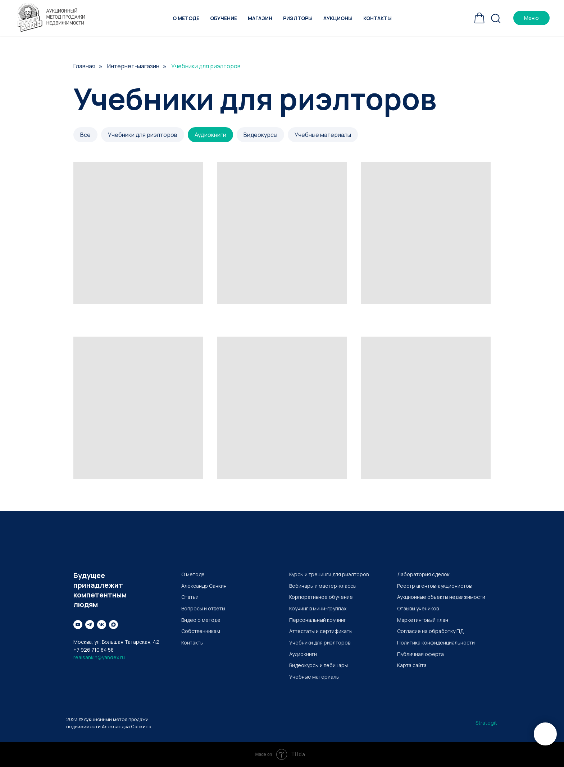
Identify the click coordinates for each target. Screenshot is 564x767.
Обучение (223, 18)
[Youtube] (77, 624)
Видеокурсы (260, 135)
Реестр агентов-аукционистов (434, 585)
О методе (186, 18)
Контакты (377, 18)
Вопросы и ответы (203, 608)
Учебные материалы (323, 135)
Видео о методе (200, 619)
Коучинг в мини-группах (317, 608)
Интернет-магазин (133, 66)
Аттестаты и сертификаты (320, 631)
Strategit (486, 722)
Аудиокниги (210, 135)
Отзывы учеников (418, 608)
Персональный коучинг (317, 619)
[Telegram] (89, 624)
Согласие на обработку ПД (430, 631)
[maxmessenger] (113, 624)
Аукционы (337, 18)
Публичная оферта (420, 654)
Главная (84, 66)
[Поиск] (495, 18)
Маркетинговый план (422, 619)
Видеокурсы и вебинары (318, 665)
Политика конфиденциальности (436, 642)
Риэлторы (298, 18)
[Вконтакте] (101, 624)
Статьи (190, 596)
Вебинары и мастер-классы (322, 585)
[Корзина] (479, 18)
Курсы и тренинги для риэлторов (329, 574)
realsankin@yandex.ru (99, 657)
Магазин (260, 18)
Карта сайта (412, 665)
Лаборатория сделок (423, 574)
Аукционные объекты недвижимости (441, 596)
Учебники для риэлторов (142, 135)
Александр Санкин (204, 585)
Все (85, 135)
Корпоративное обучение (321, 596)
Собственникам (200, 631)
